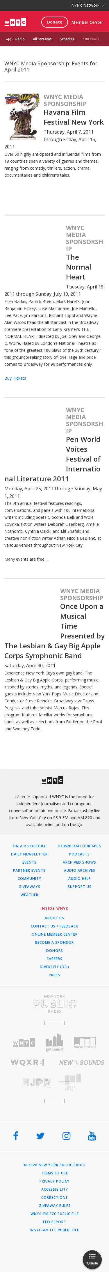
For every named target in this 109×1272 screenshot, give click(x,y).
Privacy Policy (54, 1181)
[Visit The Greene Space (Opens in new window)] (82, 1082)
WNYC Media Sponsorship (65, 100)
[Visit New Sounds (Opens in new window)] (82, 1062)
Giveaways (29, 887)
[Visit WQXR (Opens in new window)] (27, 1062)
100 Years (91, 39)
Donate (54, 22)
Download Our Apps (79, 846)
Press (54, 975)
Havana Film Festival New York (74, 117)
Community (29, 878)
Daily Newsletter (29, 854)
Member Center (87, 22)
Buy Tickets (15, 378)
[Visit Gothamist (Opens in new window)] (54, 1042)
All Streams (42, 39)
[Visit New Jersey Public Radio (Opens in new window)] (27, 1082)
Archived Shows (79, 862)
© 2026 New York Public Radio (55, 1165)
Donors (54, 950)
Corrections (54, 1197)
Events (29, 862)
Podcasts (79, 854)
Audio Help (79, 878)
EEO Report (54, 1222)
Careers (54, 959)
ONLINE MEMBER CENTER (55, 934)
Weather (29, 895)
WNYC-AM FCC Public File (54, 1230)
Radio (20, 39)
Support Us (80, 887)
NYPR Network (88, 5)
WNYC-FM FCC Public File (55, 1214)
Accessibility (54, 1189)
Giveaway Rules (55, 1206)
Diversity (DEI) (54, 967)
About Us (54, 918)
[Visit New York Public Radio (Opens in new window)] (54, 1004)
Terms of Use (54, 1173)
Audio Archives (79, 870)
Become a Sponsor (54, 942)
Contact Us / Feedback (54, 926)
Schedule (67, 39)
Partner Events (29, 870)
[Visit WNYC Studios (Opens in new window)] (85, 1042)
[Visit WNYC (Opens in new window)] (24, 1042)
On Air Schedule (29, 846)
